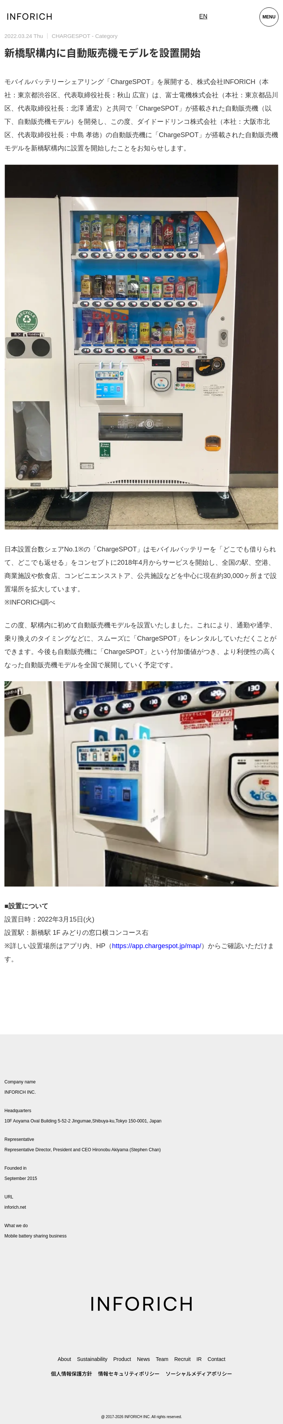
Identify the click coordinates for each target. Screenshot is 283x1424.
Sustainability (92, 1359)
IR (199, 1359)
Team (162, 1359)
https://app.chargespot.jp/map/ (156, 946)
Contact (216, 1359)
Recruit (182, 1359)
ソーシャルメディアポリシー (198, 1374)
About (64, 1359)
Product (122, 1359)
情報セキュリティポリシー (129, 1374)
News (143, 1359)
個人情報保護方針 (71, 1374)
